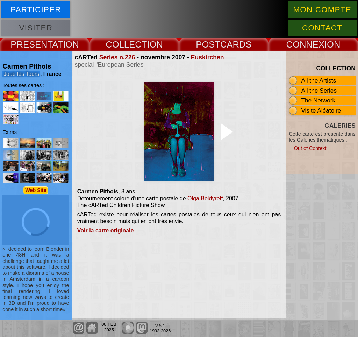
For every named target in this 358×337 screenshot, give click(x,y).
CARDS (236, 44)
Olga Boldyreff (205, 198)
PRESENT (31, 44)
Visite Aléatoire (321, 110)
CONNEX (305, 44)
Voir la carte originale (105, 231)
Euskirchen (207, 57)
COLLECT (126, 44)
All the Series (319, 90)
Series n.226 (117, 57)
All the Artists (318, 80)
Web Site (35, 190)
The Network (318, 100)
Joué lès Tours (21, 74)
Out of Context (310, 148)
